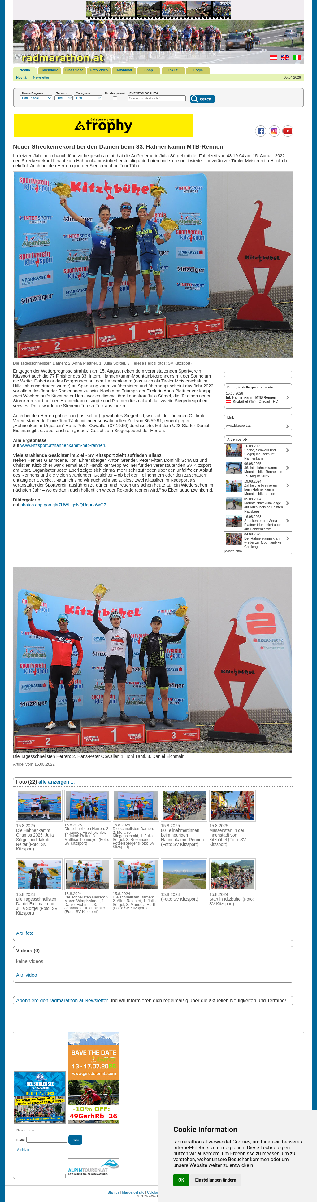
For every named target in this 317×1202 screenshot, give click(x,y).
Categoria (83, 93)
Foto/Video (99, 70)
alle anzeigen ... (56, 782)
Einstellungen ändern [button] (216, 1180)
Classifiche (74, 70)
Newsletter (41, 77)
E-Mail (20, 1140)
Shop (148, 70)
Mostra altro (233, 551)
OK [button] (181, 1180)
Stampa (113, 1192)
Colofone (154, 1192)
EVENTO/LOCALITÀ (143, 93)
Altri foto (24, 933)
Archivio (23, 1150)
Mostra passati (115, 93)
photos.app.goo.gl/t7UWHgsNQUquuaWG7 (63, 504)
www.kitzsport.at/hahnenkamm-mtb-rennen (62, 445)
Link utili (173, 70)
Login (198, 70)
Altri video (26, 974)
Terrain (61, 93)
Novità (25, 70)
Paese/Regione (32, 93)
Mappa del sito (133, 1192)
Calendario (50, 70)
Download (124, 70)
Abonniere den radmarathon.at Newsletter (62, 1000)
